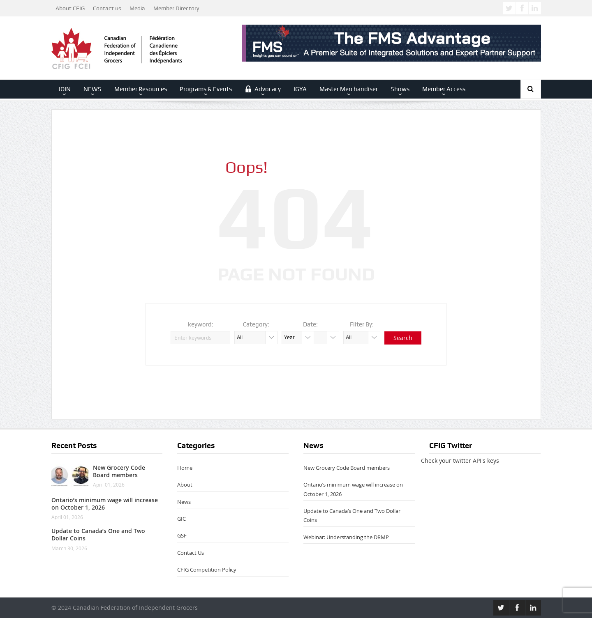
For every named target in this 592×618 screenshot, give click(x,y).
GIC (181, 518)
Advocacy (263, 89)
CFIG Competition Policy (206, 569)
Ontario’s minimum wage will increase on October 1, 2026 (104, 503)
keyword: (200, 324)
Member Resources (140, 89)
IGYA (300, 89)
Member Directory (176, 8)
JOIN (64, 89)
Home (184, 467)
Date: (310, 324)
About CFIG (70, 8)
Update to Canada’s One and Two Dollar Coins (98, 534)
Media (137, 8)
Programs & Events (206, 89)
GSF (182, 535)
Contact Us (190, 552)
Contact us (107, 8)
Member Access (443, 89)
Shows (400, 89)
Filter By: (362, 324)
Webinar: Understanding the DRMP (346, 537)
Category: (256, 324)
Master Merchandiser (348, 89)
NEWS (92, 89)
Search (402, 338)
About (184, 484)
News (184, 501)
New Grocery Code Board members (119, 471)
